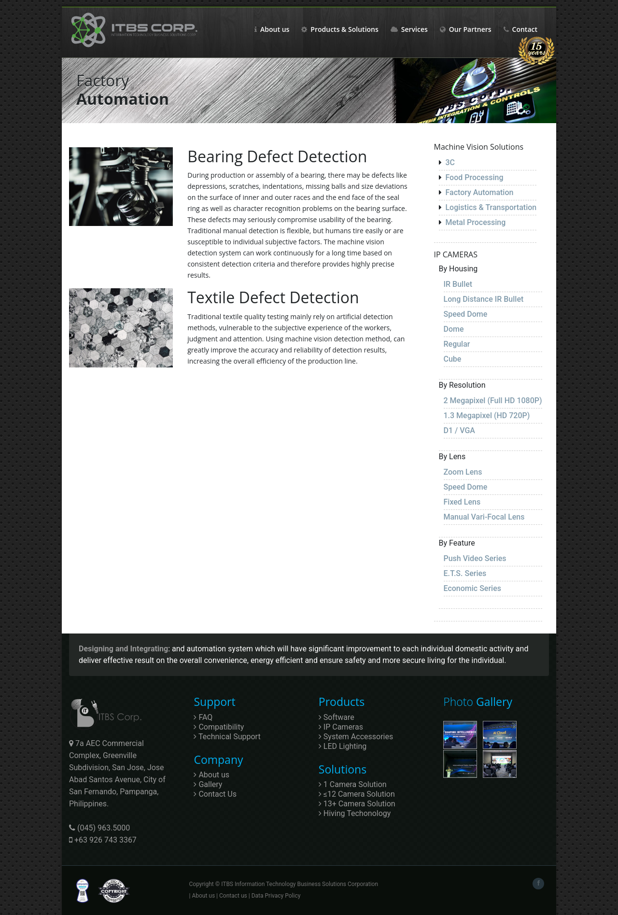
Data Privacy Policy (276, 895)
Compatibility (219, 727)
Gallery (208, 784)
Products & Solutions (339, 29)
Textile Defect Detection (273, 297)
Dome (454, 329)
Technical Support (227, 736)
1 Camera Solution (353, 784)
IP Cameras (341, 727)
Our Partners (466, 29)
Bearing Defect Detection (277, 156)
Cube (453, 359)
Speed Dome (466, 314)
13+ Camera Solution (357, 803)
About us (271, 29)
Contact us (233, 895)
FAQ (203, 717)
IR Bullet (458, 284)
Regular (457, 344)
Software (336, 717)
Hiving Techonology (355, 813)
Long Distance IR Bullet (484, 299)
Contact (520, 29)
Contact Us (215, 794)
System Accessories (356, 736)
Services (409, 29)
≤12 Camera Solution (357, 794)
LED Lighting (342, 746)
